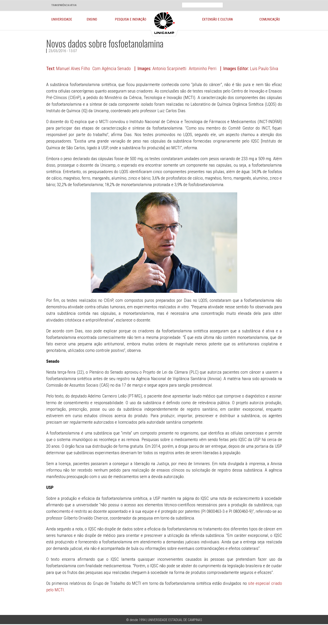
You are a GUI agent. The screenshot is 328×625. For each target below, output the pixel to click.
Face (265, 2)
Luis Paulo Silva (264, 68)
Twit (275, 2)
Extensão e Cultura (217, 19)
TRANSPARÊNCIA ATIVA (63, 5)
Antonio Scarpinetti (169, 68)
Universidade (61, 19)
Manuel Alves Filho (73, 68)
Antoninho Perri (203, 68)
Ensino (92, 19)
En (244, 2)
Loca (255, 2)
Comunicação (269, 19)
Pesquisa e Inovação (130, 19)
